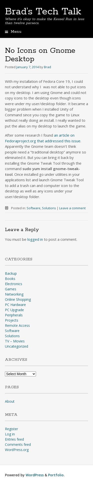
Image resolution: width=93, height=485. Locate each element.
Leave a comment (72, 208)
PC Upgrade (14, 309)
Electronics (13, 283)
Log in (10, 434)
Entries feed (14, 439)
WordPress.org (17, 449)
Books (10, 278)
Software (33, 208)
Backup (11, 273)
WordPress (35, 475)
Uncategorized (16, 346)
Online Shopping (18, 299)
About (10, 401)
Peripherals (14, 315)
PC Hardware (15, 304)
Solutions (49, 208)
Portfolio (56, 475)
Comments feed (18, 444)
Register (11, 428)
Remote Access (17, 325)
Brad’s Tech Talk (43, 11)
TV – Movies (15, 341)
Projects (11, 320)
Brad (47, 67)
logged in (35, 239)
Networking (14, 294)
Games (10, 289)
